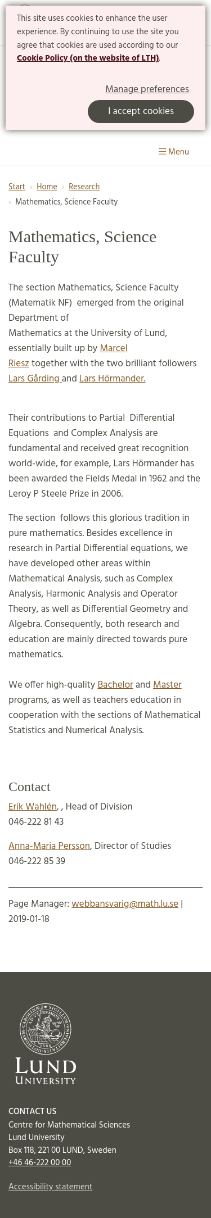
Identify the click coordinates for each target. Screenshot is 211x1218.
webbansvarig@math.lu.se (124, 904)
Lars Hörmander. (112, 379)
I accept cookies (141, 111)
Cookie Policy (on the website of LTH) (88, 58)
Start (16, 187)
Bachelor (115, 685)
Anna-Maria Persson (49, 846)
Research (84, 187)
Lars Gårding (35, 379)
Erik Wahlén (32, 807)
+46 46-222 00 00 (39, 1163)
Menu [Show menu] (174, 152)
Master (167, 685)
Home (47, 187)
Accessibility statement (50, 1187)
